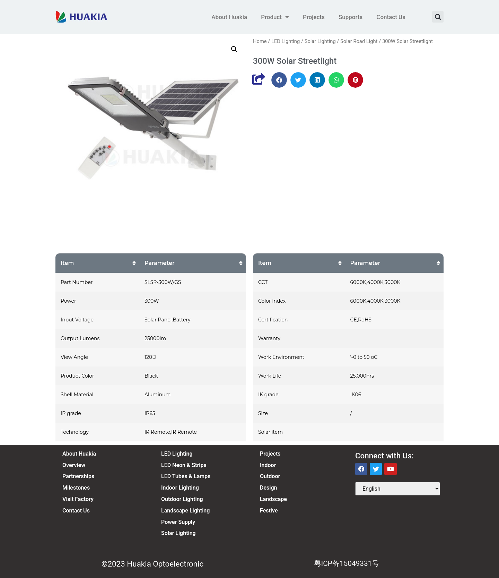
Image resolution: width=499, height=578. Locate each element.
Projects (314, 17)
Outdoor (270, 476)
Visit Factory (78, 499)
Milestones (76, 487)
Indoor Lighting (180, 487)
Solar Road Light (358, 41)
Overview (73, 465)
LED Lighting (285, 41)
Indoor (268, 465)
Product (275, 16)
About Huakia (229, 17)
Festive (269, 510)
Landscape (273, 499)
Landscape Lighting (185, 510)
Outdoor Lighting (182, 499)
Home (260, 41)
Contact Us (390, 17)
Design (268, 487)
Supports (350, 17)
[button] (438, 17)
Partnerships (78, 476)
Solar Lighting (320, 41)
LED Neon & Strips (184, 465)
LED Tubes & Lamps (185, 476)
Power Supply (178, 522)
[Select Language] (397, 488)
